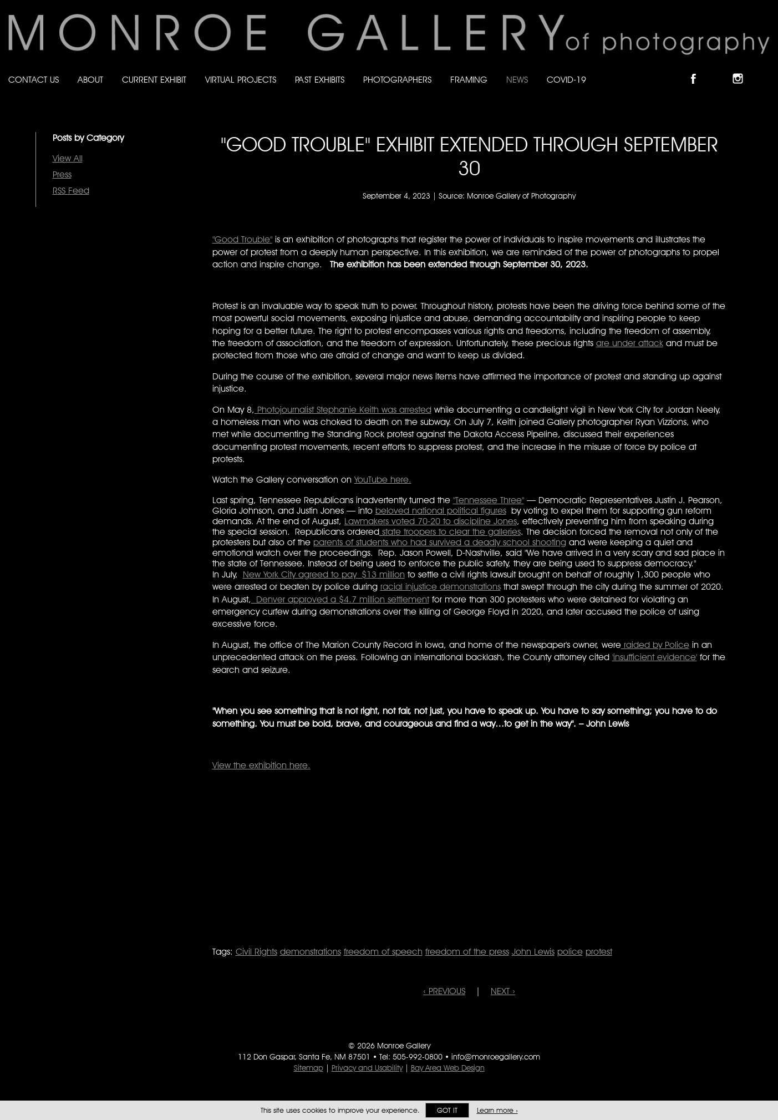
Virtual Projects (240, 79)
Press (62, 174)
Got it (447, 1110)
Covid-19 (566, 79)
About (90, 79)
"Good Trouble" (242, 239)
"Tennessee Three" (488, 500)
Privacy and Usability (367, 1067)
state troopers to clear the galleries (450, 531)
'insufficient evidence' (654, 657)
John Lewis (533, 951)
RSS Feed (71, 190)
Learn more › (497, 1110)
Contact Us (33, 79)
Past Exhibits (319, 79)
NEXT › (503, 991)
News (517, 79)
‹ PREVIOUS (444, 991)
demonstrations (310, 951)
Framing (468, 79)
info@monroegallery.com (495, 1056)
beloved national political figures (440, 510)
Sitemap (308, 1067)
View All (68, 158)
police (570, 951)
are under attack (629, 343)
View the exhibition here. (261, 765)
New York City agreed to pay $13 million (324, 574)
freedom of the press (467, 951)
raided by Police (655, 645)
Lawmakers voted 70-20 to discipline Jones (430, 521)
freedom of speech (383, 951)
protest (599, 951)
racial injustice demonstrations (440, 586)
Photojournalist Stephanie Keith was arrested (343, 409)
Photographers (397, 79)
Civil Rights (256, 951)
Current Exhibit (154, 79)
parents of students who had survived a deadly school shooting (439, 542)
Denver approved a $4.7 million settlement (340, 599)
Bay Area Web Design (448, 1067)
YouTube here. (382, 479)
